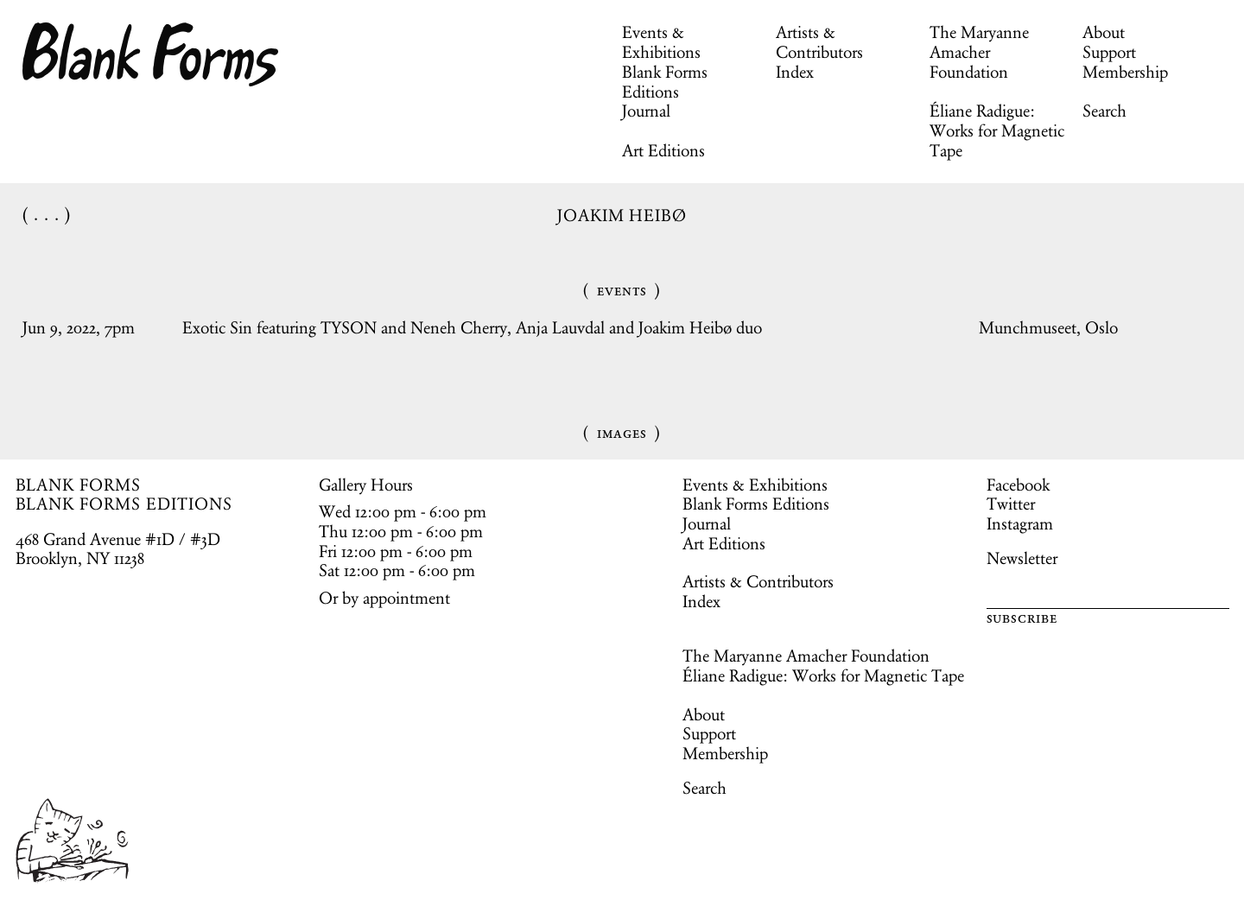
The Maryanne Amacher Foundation (979, 51)
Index (795, 71)
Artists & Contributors (819, 41)
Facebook (1018, 484)
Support (1109, 51)
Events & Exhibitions (661, 41)
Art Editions (663, 150)
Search (1104, 110)
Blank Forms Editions (665, 81)
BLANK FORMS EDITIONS (124, 503)
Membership (1125, 71)
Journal (646, 110)
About (1103, 31)
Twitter (1011, 503)
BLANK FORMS (79, 484)
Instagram (1020, 523)
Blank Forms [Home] (151, 54)
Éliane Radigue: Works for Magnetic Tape (997, 130)
